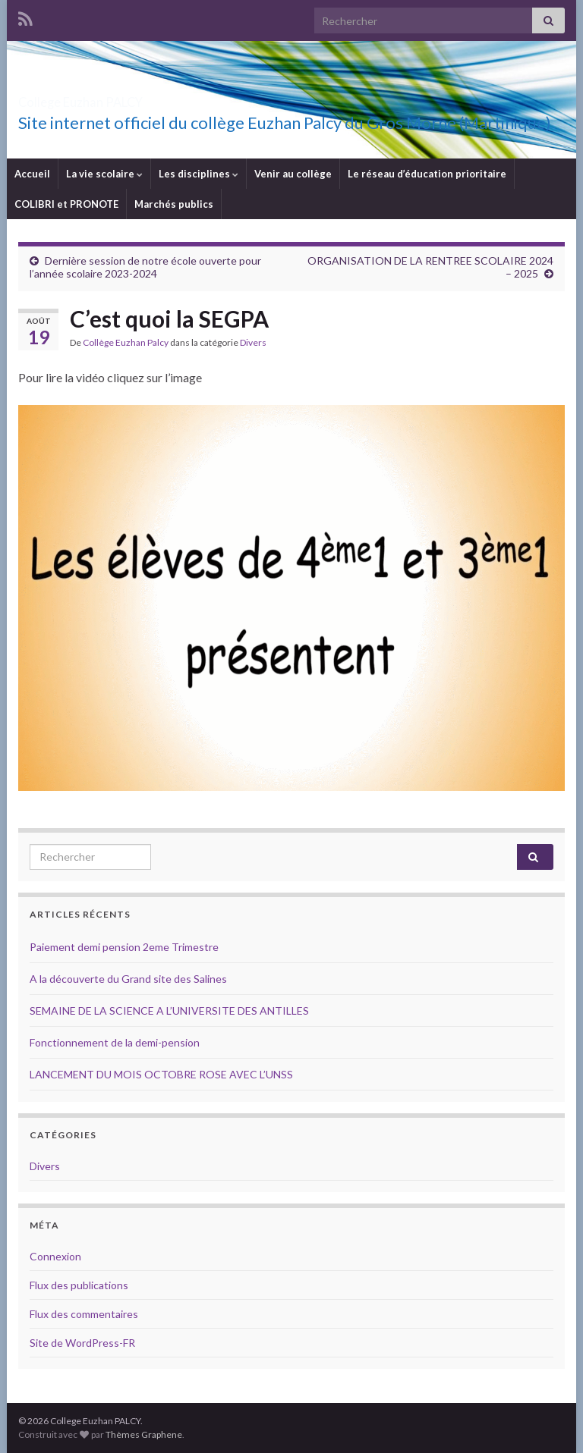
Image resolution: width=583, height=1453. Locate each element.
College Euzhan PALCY (131, 97)
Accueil (32, 174)
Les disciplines (198, 174)
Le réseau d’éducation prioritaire (427, 174)
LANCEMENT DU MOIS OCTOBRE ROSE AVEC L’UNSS (161, 1074)
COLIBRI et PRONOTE (66, 204)
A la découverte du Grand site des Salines (128, 978)
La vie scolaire (104, 174)
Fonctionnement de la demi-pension (115, 1042)
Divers (253, 342)
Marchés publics (173, 204)
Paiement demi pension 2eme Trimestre (124, 946)
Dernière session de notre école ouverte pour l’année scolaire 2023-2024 (145, 267)
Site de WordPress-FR (82, 1342)
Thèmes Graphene (144, 1434)
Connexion (55, 1256)
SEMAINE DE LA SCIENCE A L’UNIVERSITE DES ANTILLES (169, 1010)
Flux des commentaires (84, 1313)
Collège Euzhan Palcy (126, 342)
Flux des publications (79, 1285)
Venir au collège (293, 174)
